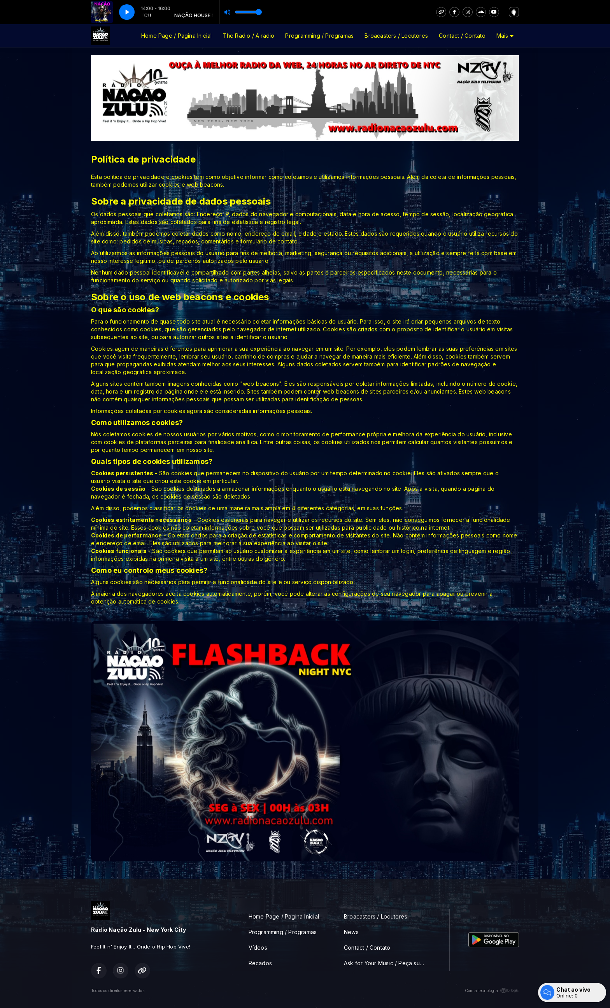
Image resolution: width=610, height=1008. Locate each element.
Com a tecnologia (492, 990)
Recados (260, 963)
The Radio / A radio (248, 35)
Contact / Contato (462, 35)
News (351, 932)
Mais (505, 35)
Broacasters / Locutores (396, 35)
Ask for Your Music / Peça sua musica (387, 963)
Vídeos (258, 947)
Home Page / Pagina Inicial (176, 35)
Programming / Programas (319, 35)
